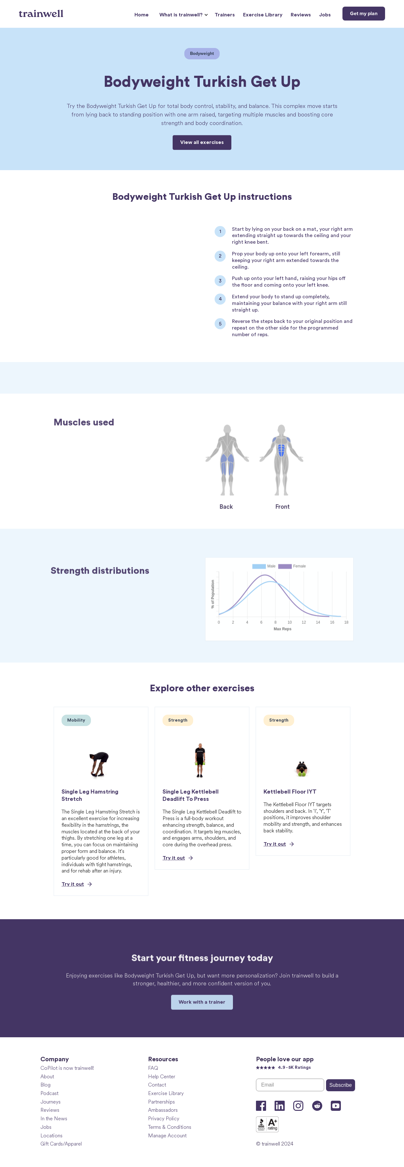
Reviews (301, 14)
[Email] (290, 1085)
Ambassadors (163, 1110)
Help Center (161, 1076)
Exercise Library (262, 14)
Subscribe (340, 1085)
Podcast (49, 1093)
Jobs (325, 14)
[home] (42, 11)
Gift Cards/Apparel (61, 1143)
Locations (51, 1135)
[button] (183, 15)
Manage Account (167, 1135)
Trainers (225, 14)
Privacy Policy (163, 1118)
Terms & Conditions (169, 1127)
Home (141, 14)
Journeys (50, 1101)
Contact (157, 1084)
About (47, 1076)
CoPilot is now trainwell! (67, 1068)
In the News (53, 1118)
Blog (45, 1084)
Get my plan (363, 13)
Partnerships (161, 1101)
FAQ (153, 1068)
